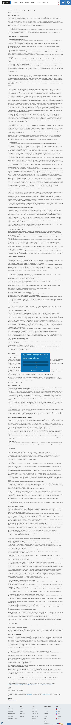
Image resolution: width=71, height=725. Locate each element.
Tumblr (59, 713)
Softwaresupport (34, 709)
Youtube (59, 709)
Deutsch (58, 2)
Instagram (59, 716)
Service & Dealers (46, 711)
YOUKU (59, 719)
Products (16, 2)
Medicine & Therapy (11, 709)
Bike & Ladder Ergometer (11, 713)
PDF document (29, 694)
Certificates (21, 711)
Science (45, 718)
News (21, 2)
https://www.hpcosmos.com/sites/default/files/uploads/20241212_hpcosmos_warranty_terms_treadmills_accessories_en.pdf (30, 684)
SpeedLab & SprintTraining (12, 714)
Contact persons (34, 711)
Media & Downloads (35, 716)
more (36, 367)
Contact (27, 2)
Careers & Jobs (22, 716)
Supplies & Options (10, 716)
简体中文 (58, 4)
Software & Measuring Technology (13, 718)
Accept (35, 362)
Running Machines (10, 711)
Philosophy (21, 708)
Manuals (45, 719)
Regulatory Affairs (46, 723)
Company (33, 2)
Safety (38, 2)
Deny (36, 364)
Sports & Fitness (10, 708)
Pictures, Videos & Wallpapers (48, 714)
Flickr (58, 714)
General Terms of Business (13, 700)
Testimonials (22, 709)
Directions (33, 714)
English (58, 1)
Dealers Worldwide (35, 713)
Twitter (59, 711)
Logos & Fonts (46, 708)
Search (48, 2)
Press (45, 709)
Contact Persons (22, 713)
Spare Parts (9, 719)
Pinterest (59, 718)
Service (44, 2)
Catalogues (45, 716)
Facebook (59, 708)
